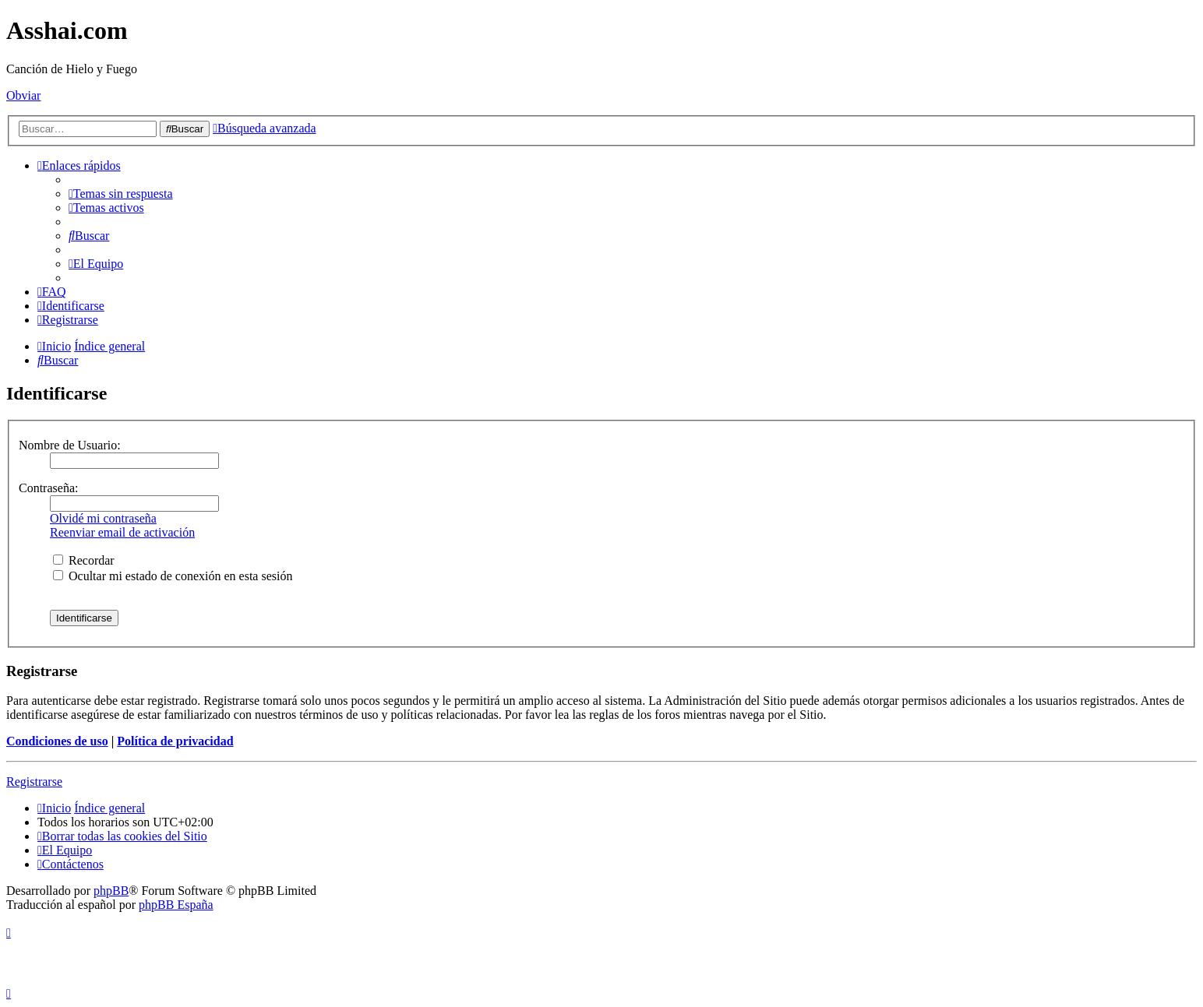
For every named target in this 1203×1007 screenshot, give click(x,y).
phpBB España (176, 904)
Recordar (84, 560)
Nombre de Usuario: (70, 445)
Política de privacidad (175, 741)
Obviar (23, 95)
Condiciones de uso (57, 741)
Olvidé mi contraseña (103, 518)
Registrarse (34, 781)
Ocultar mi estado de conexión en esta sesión (172, 576)
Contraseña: (48, 488)
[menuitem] (121, 193)
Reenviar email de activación (122, 532)
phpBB (111, 890)
